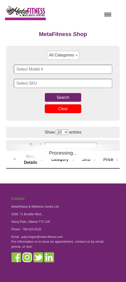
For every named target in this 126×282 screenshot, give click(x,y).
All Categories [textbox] (61, 55)
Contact (17, 199)
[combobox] (63, 55)
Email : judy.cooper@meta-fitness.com (37, 237)
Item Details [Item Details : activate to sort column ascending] (30, 159)
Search (63, 97)
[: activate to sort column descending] (11, 159)
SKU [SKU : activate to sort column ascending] (86, 159)
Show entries (63, 132)
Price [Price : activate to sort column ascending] (108, 159)
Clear (63, 109)
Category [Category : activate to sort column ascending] (59, 159)
